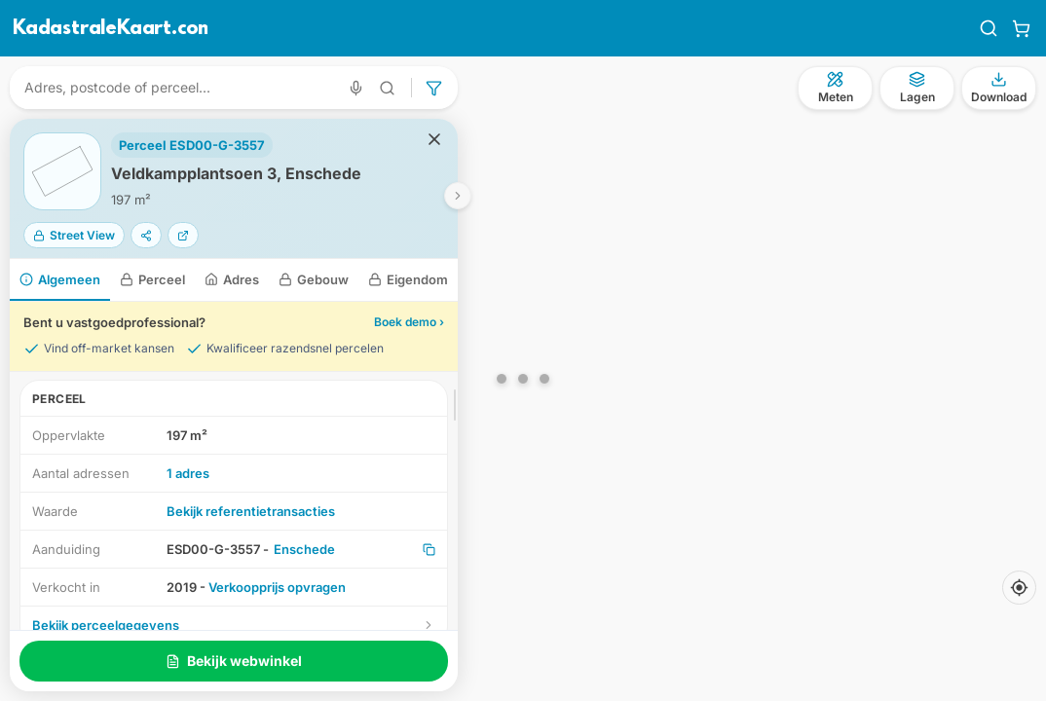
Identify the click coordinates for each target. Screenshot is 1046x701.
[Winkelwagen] (1021, 28)
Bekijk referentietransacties (251, 511)
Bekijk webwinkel (234, 660)
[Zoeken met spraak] (356, 88)
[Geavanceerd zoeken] (387, 88)
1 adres (188, 473)
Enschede (304, 549)
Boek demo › (409, 321)
